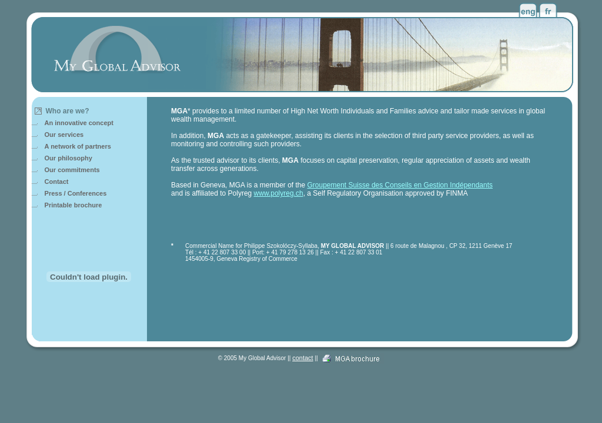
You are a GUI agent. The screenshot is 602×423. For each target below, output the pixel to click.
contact (302, 357)
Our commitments (72, 169)
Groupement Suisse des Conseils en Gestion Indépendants (400, 185)
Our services (64, 134)
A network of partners (78, 146)
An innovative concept (79, 122)
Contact (57, 181)
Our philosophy (68, 158)
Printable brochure (73, 205)
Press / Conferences (76, 193)
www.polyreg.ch (278, 193)
